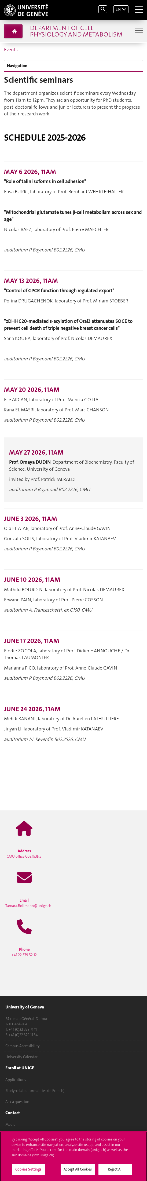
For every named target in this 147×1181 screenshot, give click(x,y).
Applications (15, 1079)
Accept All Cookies (78, 1171)
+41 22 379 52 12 (24, 952)
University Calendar (21, 1056)
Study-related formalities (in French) (34, 1090)
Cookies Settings (28, 1171)
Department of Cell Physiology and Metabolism (76, 31)
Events (11, 49)
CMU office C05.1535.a (24, 854)
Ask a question (17, 1101)
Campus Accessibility (22, 1045)
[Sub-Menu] (138, 31)
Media (10, 1124)
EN (118, 9)
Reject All (115, 1171)
